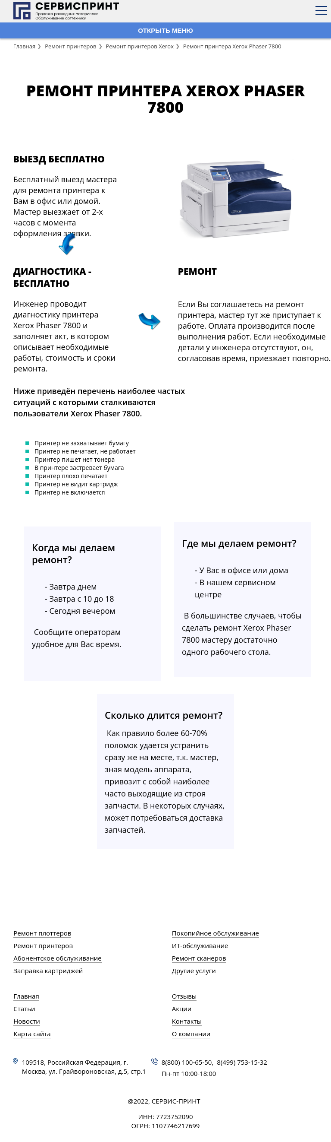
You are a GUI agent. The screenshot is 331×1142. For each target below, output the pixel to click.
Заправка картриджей (48, 970)
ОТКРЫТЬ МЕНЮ (165, 30)
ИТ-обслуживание (200, 945)
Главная (24, 46)
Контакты (187, 1021)
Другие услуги (194, 970)
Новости (26, 1021)
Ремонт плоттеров (42, 933)
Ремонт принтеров (70, 46)
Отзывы (184, 996)
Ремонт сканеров (199, 958)
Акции (182, 1008)
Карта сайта (31, 1033)
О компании (191, 1033)
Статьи (24, 1008)
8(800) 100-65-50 (187, 1062)
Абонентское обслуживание (57, 958)
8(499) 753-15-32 (242, 1062)
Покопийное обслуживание (215, 933)
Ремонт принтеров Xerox (140, 46)
